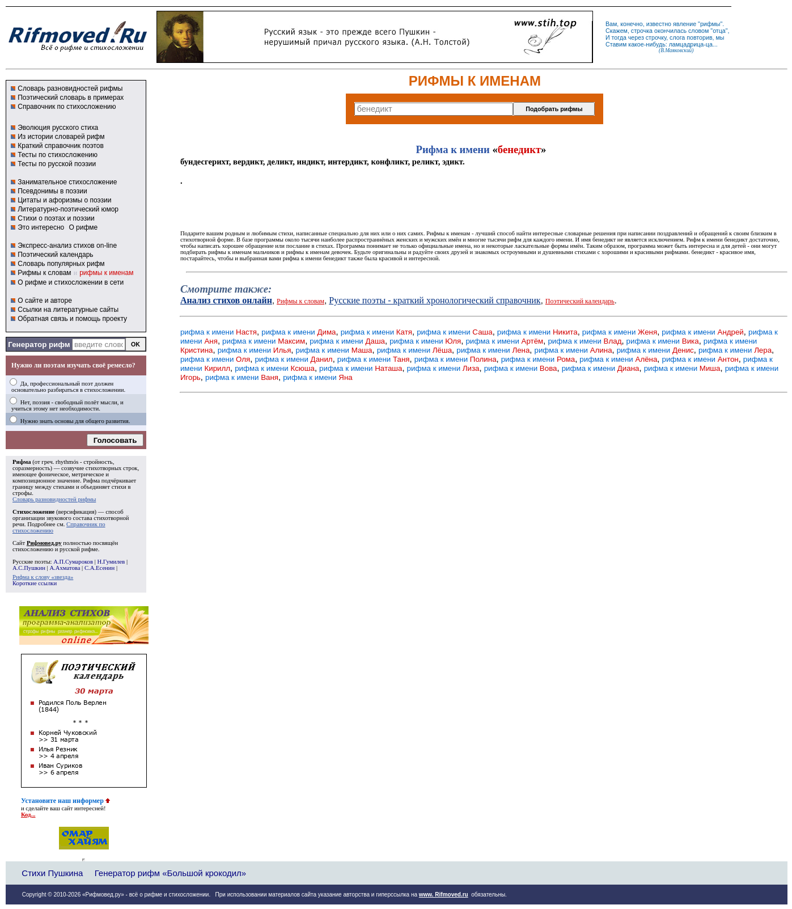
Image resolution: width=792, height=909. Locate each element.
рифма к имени (218, 332)
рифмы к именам (106, 273)
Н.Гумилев (111, 562)
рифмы (710, 23)
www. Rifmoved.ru (443, 894)
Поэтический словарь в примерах (71, 98)
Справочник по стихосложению (67, 107)
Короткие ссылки (34, 583)
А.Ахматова (64, 568)
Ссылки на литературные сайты (68, 310)
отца (719, 30)
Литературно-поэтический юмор (68, 209)
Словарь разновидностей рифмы (70, 88)
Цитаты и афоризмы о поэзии (64, 200)
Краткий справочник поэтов (61, 146)
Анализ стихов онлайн (226, 300)
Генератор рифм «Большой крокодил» (170, 873)
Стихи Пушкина (52, 873)
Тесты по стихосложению (58, 155)
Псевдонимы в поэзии (52, 191)
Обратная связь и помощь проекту (72, 319)
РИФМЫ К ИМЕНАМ (475, 80)
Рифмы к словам (44, 273)
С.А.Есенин (99, 568)
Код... (28, 814)
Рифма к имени (453, 149)
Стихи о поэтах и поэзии (56, 218)
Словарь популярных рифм (61, 264)
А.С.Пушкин (28, 568)
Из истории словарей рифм (61, 137)
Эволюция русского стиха (58, 128)
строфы (22, 493)
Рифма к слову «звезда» (42, 577)
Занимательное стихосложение (67, 182)
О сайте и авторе (45, 301)
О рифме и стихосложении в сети (71, 282)
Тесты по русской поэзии (57, 164)
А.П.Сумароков (73, 562)
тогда (619, 37)
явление (684, 23)
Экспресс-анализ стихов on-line (67, 246)
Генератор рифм (39, 344)
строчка (642, 30)
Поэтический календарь (55, 255)
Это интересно (41, 227)
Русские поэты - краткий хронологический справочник (434, 300)
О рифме (83, 227)
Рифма (21, 462)
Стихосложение (33, 512)
